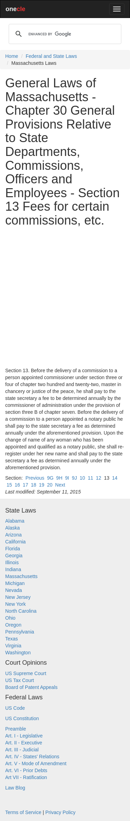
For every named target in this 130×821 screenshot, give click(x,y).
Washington (18, 652)
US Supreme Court (25, 673)
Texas (11, 638)
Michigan (15, 583)
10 (82, 478)
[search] (63, 34)
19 (41, 485)
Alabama (14, 521)
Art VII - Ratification (26, 777)
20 (50, 485)
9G (50, 478)
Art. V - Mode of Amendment (36, 763)
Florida (12, 548)
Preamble (15, 729)
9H (59, 478)
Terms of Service (23, 812)
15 (9, 485)
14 (115, 478)
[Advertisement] (65, 297)
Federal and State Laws (51, 56)
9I (67, 478)
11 (90, 478)
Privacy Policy (60, 812)
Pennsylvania (19, 632)
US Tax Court (19, 680)
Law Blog (15, 788)
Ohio (10, 618)
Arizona (13, 535)
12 (99, 478)
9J (74, 478)
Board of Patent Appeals (31, 687)
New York (15, 604)
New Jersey (18, 597)
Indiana (13, 569)
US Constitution (22, 718)
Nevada (13, 590)
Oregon (13, 625)
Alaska (12, 528)
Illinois (12, 562)
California (15, 541)
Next (60, 485)
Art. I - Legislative (24, 736)
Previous (34, 478)
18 (33, 485)
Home (11, 56)
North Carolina (20, 611)
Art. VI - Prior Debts (26, 770)
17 (25, 485)
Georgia (14, 555)
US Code (15, 708)
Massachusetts (21, 576)
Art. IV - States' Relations (32, 756)
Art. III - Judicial (21, 749)
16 (17, 485)
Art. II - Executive (23, 742)
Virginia (13, 645)
